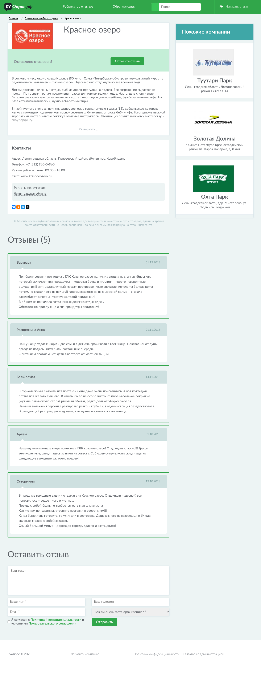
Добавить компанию (85, 654)
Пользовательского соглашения (52, 623)
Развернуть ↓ (88, 129)
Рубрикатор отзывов (78, 6)
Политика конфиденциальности (156, 654)
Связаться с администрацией (203, 654)
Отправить (104, 622)
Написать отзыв (236, 6)
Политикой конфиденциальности (55, 619)
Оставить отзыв (127, 61)
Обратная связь (124, 6)
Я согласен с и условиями (47, 621)
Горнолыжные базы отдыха (41, 18)
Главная (13, 18)
